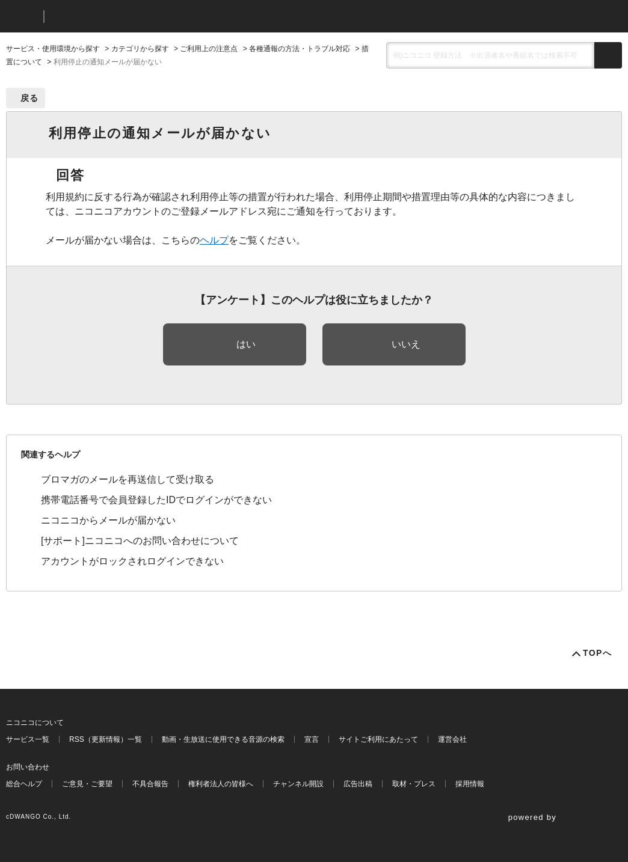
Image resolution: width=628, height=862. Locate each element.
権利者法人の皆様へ (220, 784)
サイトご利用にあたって (378, 739)
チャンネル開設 (298, 784)
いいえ (406, 344)
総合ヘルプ (24, 784)
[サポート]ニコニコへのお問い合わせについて (140, 541)
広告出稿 (357, 784)
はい (246, 344)
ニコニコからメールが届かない (108, 520)
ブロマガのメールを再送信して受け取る (127, 479)
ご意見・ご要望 (87, 784)
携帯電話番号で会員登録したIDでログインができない (156, 500)
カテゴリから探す (140, 48)
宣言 (311, 739)
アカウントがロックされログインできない (132, 561)
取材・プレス (414, 784)
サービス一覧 (27, 739)
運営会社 (452, 739)
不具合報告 (150, 784)
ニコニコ (22, 16)
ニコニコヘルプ (117, 16)
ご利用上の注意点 (209, 48)
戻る (29, 98)
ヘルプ (214, 240)
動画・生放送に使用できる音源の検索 (223, 739)
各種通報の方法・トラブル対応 (299, 48)
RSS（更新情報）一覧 (105, 739)
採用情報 (469, 784)
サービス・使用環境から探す (53, 48)
